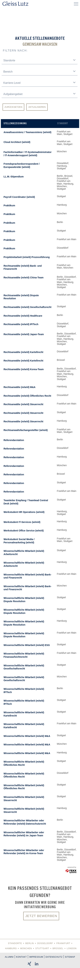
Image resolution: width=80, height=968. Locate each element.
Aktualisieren (37, 107)
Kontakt (21, 957)
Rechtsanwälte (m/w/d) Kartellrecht (23, 352)
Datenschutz (53, 957)
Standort (62, 123)
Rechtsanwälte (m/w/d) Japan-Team (24, 334)
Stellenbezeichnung (15, 123)
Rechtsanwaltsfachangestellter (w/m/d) (26, 430)
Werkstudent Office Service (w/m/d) (24, 530)
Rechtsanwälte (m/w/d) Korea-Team (24, 369)
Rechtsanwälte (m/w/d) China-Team (24, 277)
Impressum (36, 957)
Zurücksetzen (13, 107)
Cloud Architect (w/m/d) (17, 142)
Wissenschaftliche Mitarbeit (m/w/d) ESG (27, 645)
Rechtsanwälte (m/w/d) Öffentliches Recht (27, 395)
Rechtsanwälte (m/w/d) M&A (20, 387)
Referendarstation (14, 440)
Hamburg (11, 948)
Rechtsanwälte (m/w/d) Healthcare (23, 315)
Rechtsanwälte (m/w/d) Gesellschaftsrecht (27, 307)
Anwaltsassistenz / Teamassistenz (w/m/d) (27, 132)
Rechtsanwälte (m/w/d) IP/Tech (21, 324)
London (72, 948)
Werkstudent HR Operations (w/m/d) (24, 512)
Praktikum (9, 205)
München (26, 948)
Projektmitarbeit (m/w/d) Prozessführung (27, 257)
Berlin (29, 943)
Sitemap (70, 957)
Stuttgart (42, 948)
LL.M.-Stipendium (14, 176)
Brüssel (58, 948)
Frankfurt (63, 943)
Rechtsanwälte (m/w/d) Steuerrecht (23, 404)
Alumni (9, 957)
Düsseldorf (45, 943)
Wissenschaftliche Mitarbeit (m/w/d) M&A (27, 736)
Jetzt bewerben (41, 916)
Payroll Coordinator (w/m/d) (19, 197)
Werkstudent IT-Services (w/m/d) (22, 522)
